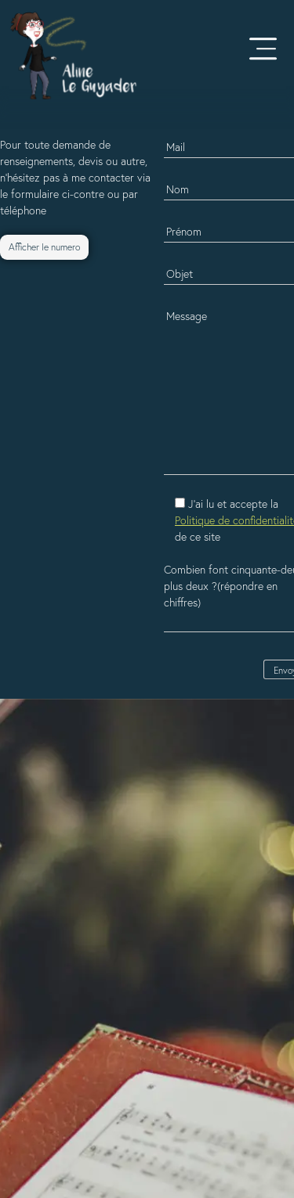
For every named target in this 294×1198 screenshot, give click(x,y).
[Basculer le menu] (263, 47)
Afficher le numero (44, 247)
